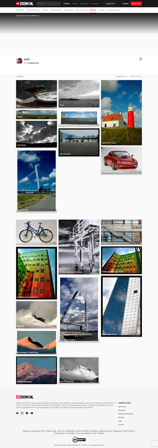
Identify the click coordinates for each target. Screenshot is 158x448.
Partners (121, 423)
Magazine (84, 4)
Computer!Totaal (50, 436)
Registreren (136, 3)
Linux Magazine (86, 439)
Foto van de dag (81, 10)
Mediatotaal (70, 436)
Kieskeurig (26, 436)
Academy (94, 4)
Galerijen (93, 10)
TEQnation (100, 439)
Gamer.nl (109, 436)
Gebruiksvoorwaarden (125, 419)
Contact (121, 430)
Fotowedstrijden (113, 10)
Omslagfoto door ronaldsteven (27, 16)
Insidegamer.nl (117, 436)
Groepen (102, 10)
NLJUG (94, 439)
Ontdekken (20, 10)
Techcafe (78, 436)
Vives (78, 439)
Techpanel (101, 436)
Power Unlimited (129, 436)
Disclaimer (121, 416)
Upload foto (110, 3)
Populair (45, 10)
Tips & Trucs (61, 436)
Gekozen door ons (33, 10)
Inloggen (125, 3)
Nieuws (75, 4)
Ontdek (67, 4)
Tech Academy (70, 439)
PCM (42, 436)
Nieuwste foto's (56, 10)
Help (120, 426)
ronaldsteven (33, 63)
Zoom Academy (59, 439)
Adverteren (122, 412)
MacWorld (85, 436)
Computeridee (35, 436)
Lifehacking (94, 436)
